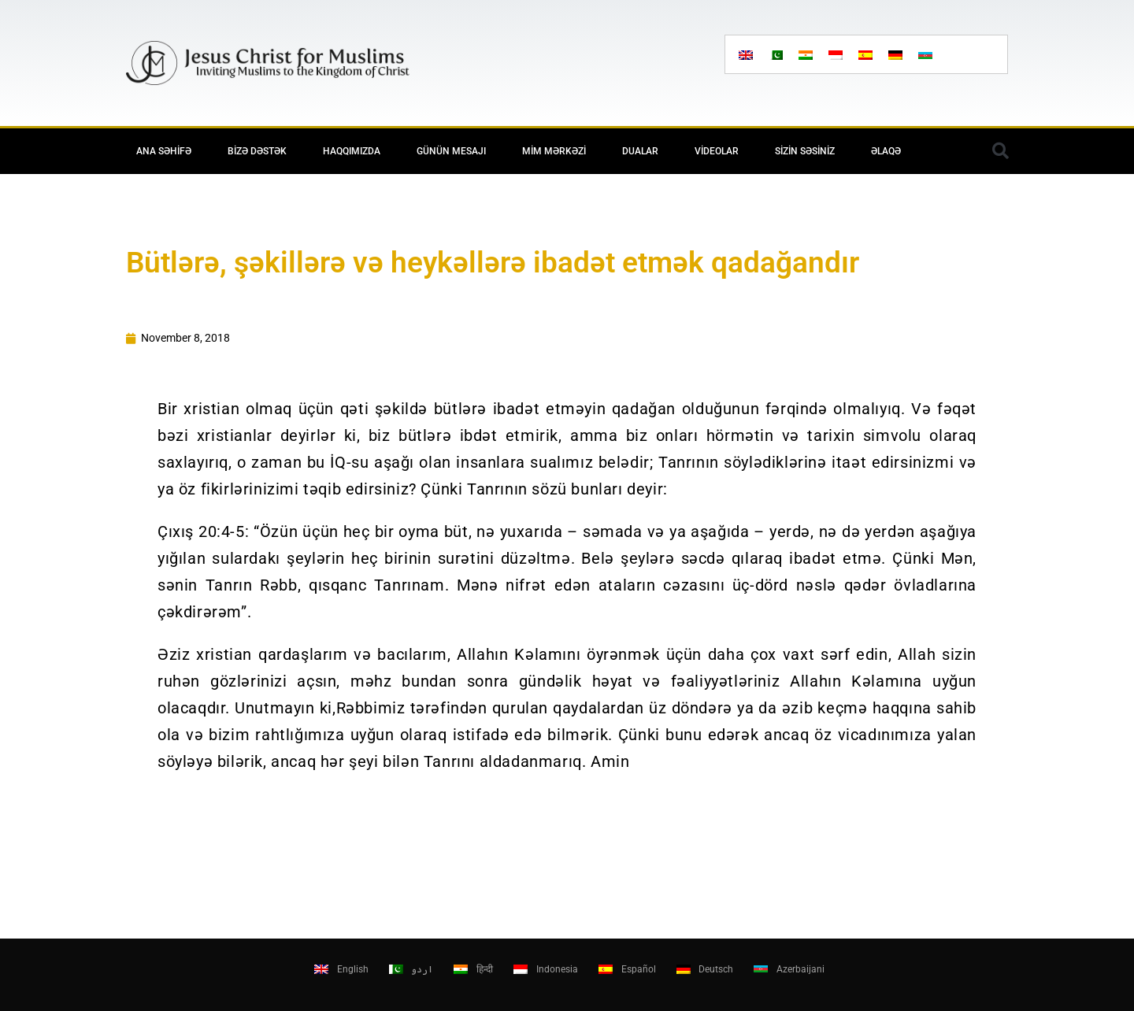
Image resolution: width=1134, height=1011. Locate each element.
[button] (1000, 151)
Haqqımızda (351, 151)
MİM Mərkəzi (554, 151)
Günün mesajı (451, 151)
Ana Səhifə (163, 151)
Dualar (640, 151)
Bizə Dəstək (257, 151)
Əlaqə (886, 151)
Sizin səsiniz (805, 151)
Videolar (717, 151)
